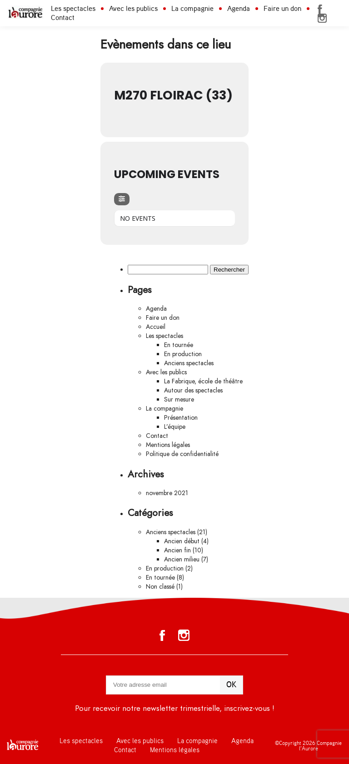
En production (183, 354)
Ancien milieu (181, 559)
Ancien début (181, 541)
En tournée (178, 345)
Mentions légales (168, 445)
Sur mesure (179, 399)
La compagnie (192, 8)
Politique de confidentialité (182, 454)
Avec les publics (133, 8)
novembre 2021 (167, 493)
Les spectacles (73, 8)
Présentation (181, 417)
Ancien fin (177, 550)
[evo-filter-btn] (122, 199)
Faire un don (282, 8)
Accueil (155, 326)
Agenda (238, 8)
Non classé (160, 586)
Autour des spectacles (193, 390)
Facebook (320, 9)
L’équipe (174, 426)
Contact (63, 17)
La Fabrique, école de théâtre (203, 381)
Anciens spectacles (189, 363)
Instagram (322, 18)
